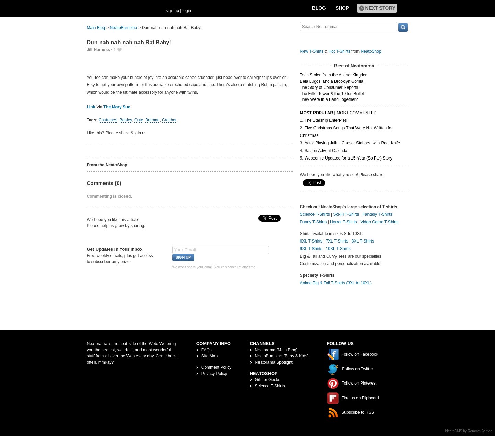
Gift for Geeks (267, 379)
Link (91, 107)
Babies (126, 120)
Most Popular (316, 112)
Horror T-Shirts (343, 222)
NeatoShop (371, 51)
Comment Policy (216, 367)
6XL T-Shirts (311, 241)
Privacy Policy (214, 373)
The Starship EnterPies (326, 120)
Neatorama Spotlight (274, 362)
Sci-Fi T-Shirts (346, 214)
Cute (138, 120)
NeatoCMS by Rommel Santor (469, 431)
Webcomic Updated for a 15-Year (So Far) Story (348, 158)
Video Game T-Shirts (379, 222)
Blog (319, 8)
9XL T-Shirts (311, 248)
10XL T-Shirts (338, 248)
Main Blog (96, 27)
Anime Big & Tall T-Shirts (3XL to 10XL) (336, 283)
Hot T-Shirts (339, 51)
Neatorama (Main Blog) (276, 349)
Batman (152, 120)
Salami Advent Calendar (327, 150)
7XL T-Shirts (337, 241)
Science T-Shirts (315, 214)
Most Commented (356, 112)
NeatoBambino (123, 27)
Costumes (108, 120)
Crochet (169, 120)
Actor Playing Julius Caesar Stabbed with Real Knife (352, 143)
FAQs (206, 349)
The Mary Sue (116, 107)
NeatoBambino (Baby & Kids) (282, 356)
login (187, 10)
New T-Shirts (311, 51)
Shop (342, 8)
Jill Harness (98, 49)
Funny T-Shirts (313, 222)
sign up (172, 10)
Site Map (209, 356)
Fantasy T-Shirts (377, 214)
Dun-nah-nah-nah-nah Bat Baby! (129, 42)
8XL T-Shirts (363, 241)
